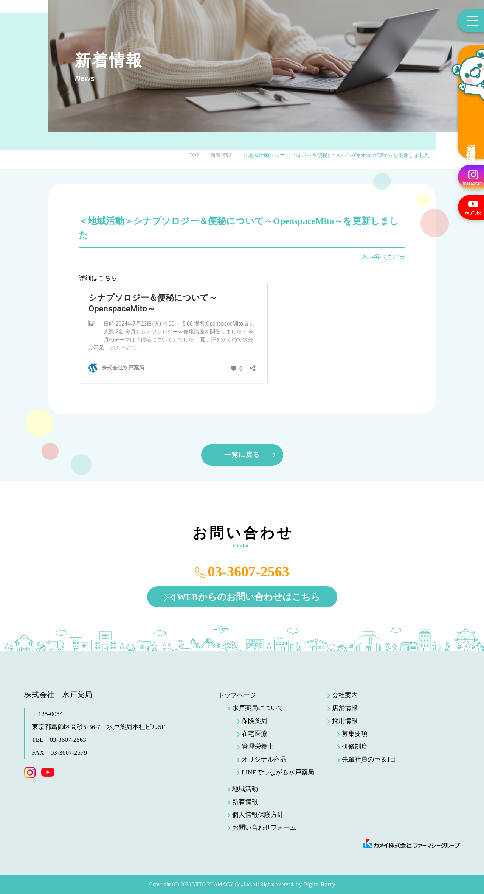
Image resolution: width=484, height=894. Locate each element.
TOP (194, 155)
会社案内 (345, 695)
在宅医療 (254, 733)
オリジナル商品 (264, 759)
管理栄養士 (258, 746)
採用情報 (471, 143)
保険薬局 (254, 720)
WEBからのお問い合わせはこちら (248, 597)
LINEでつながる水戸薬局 (278, 772)
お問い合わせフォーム (264, 827)
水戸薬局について (258, 708)
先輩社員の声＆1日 (369, 759)
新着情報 (220, 155)
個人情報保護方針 (258, 814)
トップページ (237, 695)
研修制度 (355, 746)
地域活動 (245, 789)
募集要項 (355, 733)
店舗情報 (345, 708)
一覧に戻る (242, 454)
